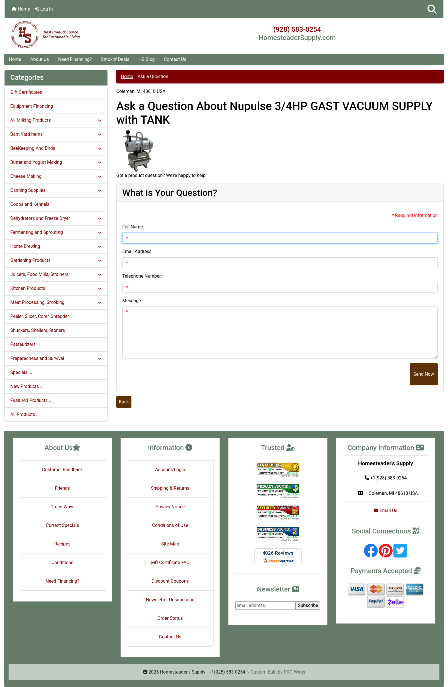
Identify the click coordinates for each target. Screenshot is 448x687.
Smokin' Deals (115, 59)
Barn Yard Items (56, 134)
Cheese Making (56, 176)
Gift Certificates (26, 92)
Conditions (62, 562)
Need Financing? (75, 59)
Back (124, 402)
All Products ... (25, 414)
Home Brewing (56, 246)
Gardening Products (56, 260)
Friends (62, 488)
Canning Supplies (56, 190)
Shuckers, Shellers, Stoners (37, 330)
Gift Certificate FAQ (170, 562)
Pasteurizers (23, 344)
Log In (44, 9)
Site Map (170, 544)
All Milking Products (56, 120)
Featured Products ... (31, 400)
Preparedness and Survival (56, 358)
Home (20, 9)
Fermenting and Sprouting (56, 232)
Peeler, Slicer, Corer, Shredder (39, 316)
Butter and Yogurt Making (56, 162)
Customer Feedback (62, 469)
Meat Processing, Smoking (56, 302)
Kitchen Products (56, 288)
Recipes (62, 544)
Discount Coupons (170, 581)
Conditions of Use (170, 525)
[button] (432, 9)
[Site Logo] (78, 35)
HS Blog (147, 59)
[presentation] (366, 374)
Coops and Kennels (29, 204)
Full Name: (133, 227)
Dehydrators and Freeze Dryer (56, 218)
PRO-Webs (294, 672)
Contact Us (175, 59)
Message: (132, 300)
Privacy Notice (170, 506)
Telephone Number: (142, 276)
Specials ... (21, 372)
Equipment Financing (31, 106)
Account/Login (170, 469)
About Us (39, 59)
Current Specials (62, 525)
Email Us (385, 510)
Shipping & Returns (170, 488)
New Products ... (27, 386)
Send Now (423, 374)
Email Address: (137, 251)
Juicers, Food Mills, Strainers (56, 274)
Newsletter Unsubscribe (170, 599)
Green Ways (62, 506)
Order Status (170, 618)
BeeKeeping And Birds (56, 148)
